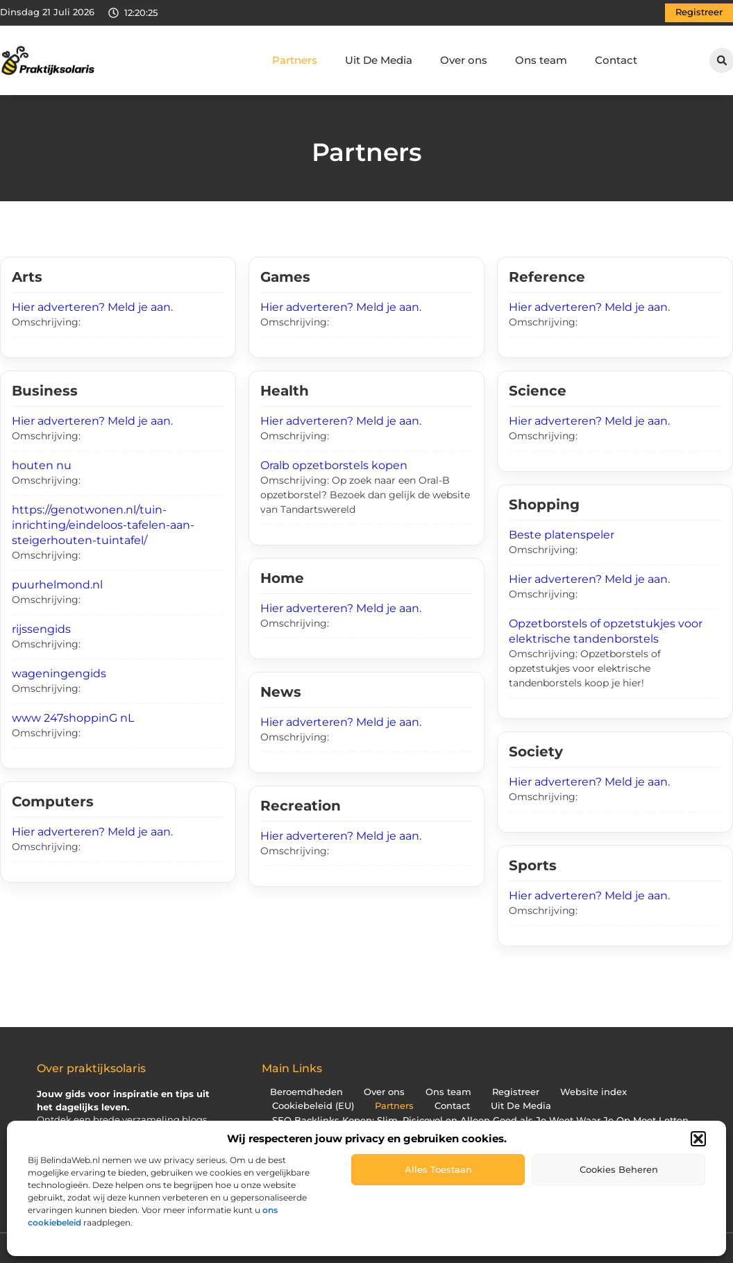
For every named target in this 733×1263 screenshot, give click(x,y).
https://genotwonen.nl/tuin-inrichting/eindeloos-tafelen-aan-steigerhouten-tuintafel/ (103, 525)
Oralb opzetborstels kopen (333, 465)
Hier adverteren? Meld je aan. (92, 307)
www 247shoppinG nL (73, 717)
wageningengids (59, 673)
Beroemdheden (306, 1092)
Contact (616, 60)
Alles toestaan (438, 1169)
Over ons (463, 60)
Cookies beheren (619, 1169)
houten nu (41, 465)
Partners (294, 60)
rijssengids (41, 629)
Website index (593, 1092)
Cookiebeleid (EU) (313, 1106)
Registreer (515, 1092)
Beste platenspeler (561, 534)
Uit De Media (378, 60)
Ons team (541, 60)
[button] (698, 1139)
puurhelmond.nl (57, 584)
